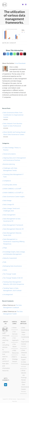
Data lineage (7, 200)
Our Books (14, 345)
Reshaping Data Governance (12, 266)
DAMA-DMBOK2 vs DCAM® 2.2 (13, 193)
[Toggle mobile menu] (26, 4)
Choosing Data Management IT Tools (13, 175)
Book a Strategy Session (14, 359)
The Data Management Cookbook (12, 306)
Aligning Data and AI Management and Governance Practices (14, 159)
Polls (4, 262)
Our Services (14, 333)
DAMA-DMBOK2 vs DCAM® (12, 189)
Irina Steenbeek (20, 63)
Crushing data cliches (10, 185)
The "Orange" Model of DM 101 (13, 278)
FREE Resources (14, 351)
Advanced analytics (9, 154)
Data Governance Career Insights (14, 197)
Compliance (7, 181)
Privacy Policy (14, 401)
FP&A (5, 248)
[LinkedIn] (5, 384)
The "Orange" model (9, 274)
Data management (9, 215)
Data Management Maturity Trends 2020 (12, 234)
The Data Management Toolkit (13, 312)
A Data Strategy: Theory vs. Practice (12, 149)
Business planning (9, 164)
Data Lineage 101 (8, 204)
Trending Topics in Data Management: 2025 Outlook (12, 289)
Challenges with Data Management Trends (10, 169)
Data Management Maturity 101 (13, 229)
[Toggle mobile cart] (23, 4)
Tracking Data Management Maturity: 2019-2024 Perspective (13, 283)
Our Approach (14, 339)
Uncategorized (8, 294)
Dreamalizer (23, 399)
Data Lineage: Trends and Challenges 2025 (11, 209)
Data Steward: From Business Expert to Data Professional (12, 124)
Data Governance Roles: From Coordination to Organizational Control (13, 115)
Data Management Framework (13, 225)
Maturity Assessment (10, 258)
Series (5, 270)
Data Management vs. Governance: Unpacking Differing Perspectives (13, 241)
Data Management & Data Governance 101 (11, 220)
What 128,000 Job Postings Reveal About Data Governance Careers (14, 133)
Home (14, 328)
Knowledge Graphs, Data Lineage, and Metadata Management (14, 253)
